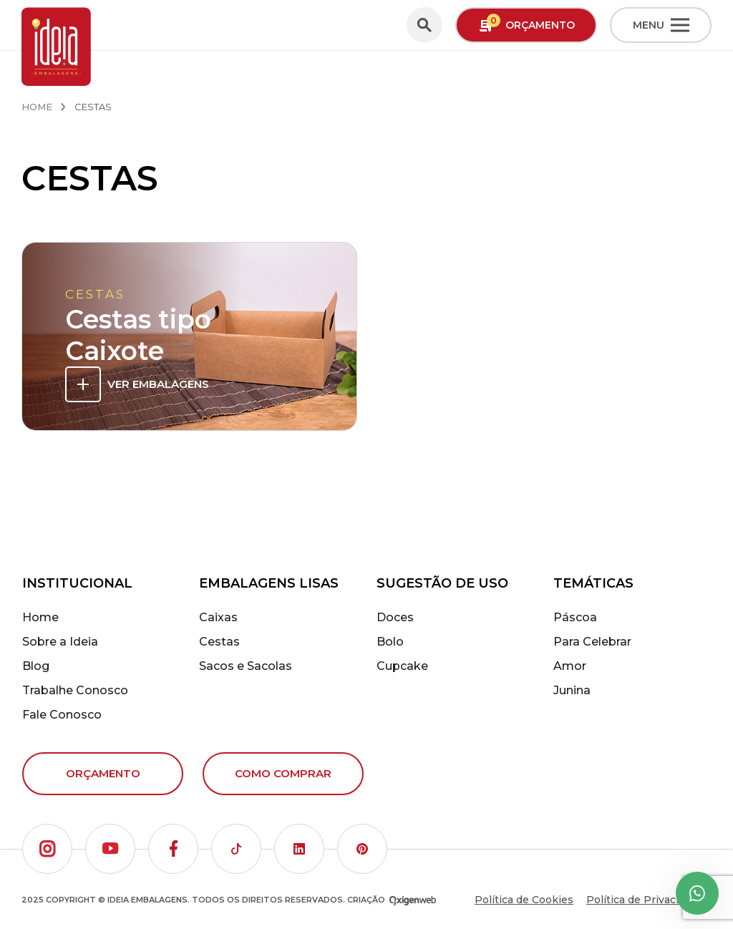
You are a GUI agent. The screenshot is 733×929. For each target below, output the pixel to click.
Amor (569, 666)
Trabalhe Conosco (75, 690)
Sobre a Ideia (60, 641)
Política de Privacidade (645, 899)
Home (36, 106)
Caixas (218, 617)
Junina (572, 690)
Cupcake (402, 666)
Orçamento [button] (526, 24)
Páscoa (575, 617)
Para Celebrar (592, 641)
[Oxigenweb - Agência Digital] (412, 900)
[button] (47, 849)
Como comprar (283, 773)
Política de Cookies (524, 899)
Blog (35, 666)
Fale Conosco (62, 714)
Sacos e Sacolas (245, 666)
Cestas (219, 641)
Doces (395, 617)
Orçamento (103, 773)
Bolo (390, 641)
